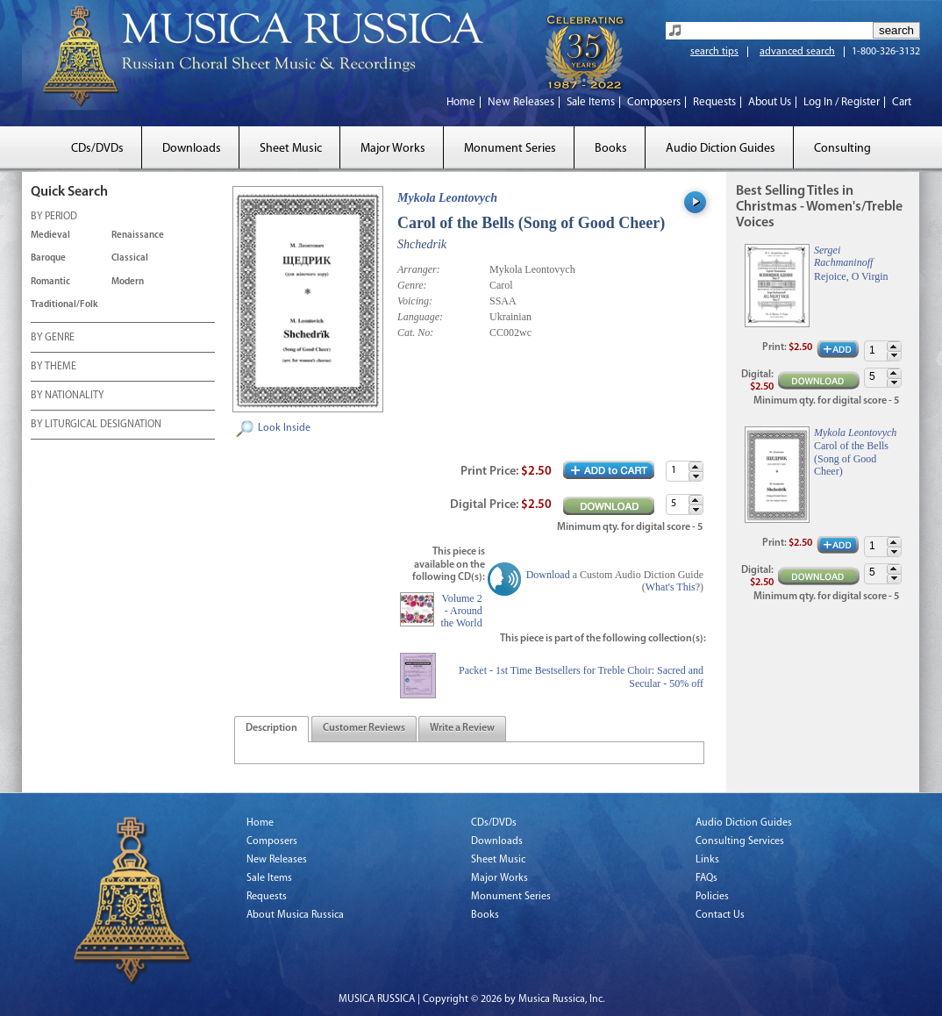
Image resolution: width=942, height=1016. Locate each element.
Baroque (48, 258)
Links (707, 860)
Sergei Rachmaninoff (843, 256)
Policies (712, 896)
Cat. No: (415, 332)
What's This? (673, 587)
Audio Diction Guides (720, 148)
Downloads (191, 148)
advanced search (797, 52)
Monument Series (510, 148)
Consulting (842, 148)
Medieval (50, 235)
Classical (129, 258)
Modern (127, 282)
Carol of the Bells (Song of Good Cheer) (851, 458)
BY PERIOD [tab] (54, 218)
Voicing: (414, 301)
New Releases (521, 102)
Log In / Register (841, 102)
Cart (901, 102)
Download (548, 575)
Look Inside (284, 428)
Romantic (50, 282)
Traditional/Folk (64, 305)
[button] (696, 466)
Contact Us (720, 915)
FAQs (706, 878)
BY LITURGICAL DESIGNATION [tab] (96, 426)
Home (460, 102)
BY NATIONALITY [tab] (67, 397)
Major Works (392, 148)
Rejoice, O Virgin (851, 276)
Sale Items (591, 102)
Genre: (412, 285)
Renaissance (137, 235)
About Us (769, 102)
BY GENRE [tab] (53, 339)
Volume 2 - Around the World (461, 611)
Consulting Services (740, 841)
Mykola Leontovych (447, 197)
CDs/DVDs (97, 148)
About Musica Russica (295, 915)
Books (611, 148)
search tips (714, 52)
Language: (420, 317)
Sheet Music (291, 148)
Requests (714, 102)
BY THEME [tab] (53, 368)
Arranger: (418, 269)
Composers (654, 102)
